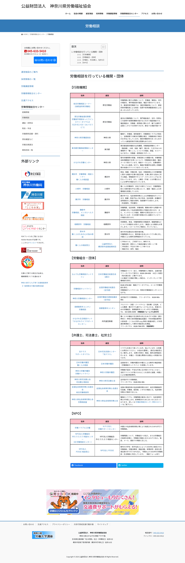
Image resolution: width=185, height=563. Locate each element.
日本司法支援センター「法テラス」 (107, 352)
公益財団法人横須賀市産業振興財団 (107, 245)
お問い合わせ (28, 524)
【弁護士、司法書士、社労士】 (93, 60)
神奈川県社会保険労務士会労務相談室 (82, 400)
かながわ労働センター (83, 162)
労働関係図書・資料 (30, 133)
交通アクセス (27, 100)
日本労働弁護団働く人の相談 (82, 363)
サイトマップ (102, 524)
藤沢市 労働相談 (82, 199)
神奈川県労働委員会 (83, 137)
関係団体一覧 (27, 150)
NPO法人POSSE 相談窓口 (82, 450)
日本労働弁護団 (107, 363)
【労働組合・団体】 (89, 57)
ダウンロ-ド (32, 242)
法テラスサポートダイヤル (82, 352)
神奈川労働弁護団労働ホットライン (82, 372)
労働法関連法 (27, 144)
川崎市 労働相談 (82, 188)
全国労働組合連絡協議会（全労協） (107, 298)
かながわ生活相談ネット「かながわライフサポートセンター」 (82, 321)
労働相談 (25, 117)
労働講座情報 (27, 86)
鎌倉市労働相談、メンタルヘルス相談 (82, 212)
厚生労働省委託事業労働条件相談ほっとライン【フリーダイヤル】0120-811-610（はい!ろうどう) (82, 122)
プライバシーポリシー (61, 524)
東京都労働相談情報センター (82, 149)
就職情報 (25, 112)
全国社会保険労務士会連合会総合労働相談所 (82, 390)
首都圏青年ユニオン (107, 308)
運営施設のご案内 (29, 71)
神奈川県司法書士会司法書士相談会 (83, 380)
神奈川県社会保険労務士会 (107, 400)
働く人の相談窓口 (82, 245)
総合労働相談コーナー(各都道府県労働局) (83, 105)
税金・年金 (26, 128)
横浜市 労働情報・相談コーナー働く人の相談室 (82, 177)
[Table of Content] (103, 47)
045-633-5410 (158, 532)
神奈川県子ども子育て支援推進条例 (34, 282)
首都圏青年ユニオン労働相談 (83, 308)
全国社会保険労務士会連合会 (107, 389)
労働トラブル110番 (82, 427)
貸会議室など (27, 139)
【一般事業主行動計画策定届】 (33, 286)
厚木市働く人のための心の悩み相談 (82, 234)
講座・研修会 (27, 123)
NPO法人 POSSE (107, 450)
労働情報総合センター (31, 93)
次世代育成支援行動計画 (84, 524)
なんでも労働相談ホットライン (82, 275)
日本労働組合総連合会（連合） (107, 275)
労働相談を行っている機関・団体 (88, 51)
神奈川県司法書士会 (107, 380)
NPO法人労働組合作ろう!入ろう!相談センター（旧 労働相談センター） (82, 438)
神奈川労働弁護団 (107, 372)
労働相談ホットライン (83, 288)
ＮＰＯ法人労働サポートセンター (107, 427)
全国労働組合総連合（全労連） (107, 288)
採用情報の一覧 (28, 79)
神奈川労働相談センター (82, 298)
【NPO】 (85, 62)
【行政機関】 (87, 54)
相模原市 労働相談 (83, 224)
